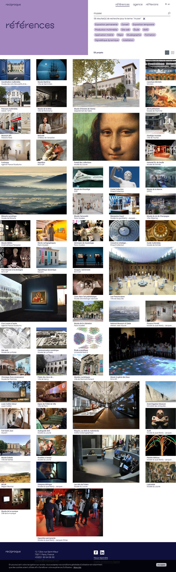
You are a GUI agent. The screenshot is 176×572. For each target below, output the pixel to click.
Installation (128, 40)
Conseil (125, 24)
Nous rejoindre (101, 557)
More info (77, 567)
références (123, 4)
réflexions (152, 4)
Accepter (161, 565)
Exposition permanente (106, 24)
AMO (145, 30)
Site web (125, 30)
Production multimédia (106, 30)
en (169, 4)
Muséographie (134, 35)
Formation (150, 35)
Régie (120, 35)
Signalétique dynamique (107, 40)
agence (138, 4)
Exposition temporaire (143, 24)
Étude (136, 30)
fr (166, 4)
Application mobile (104, 35)
